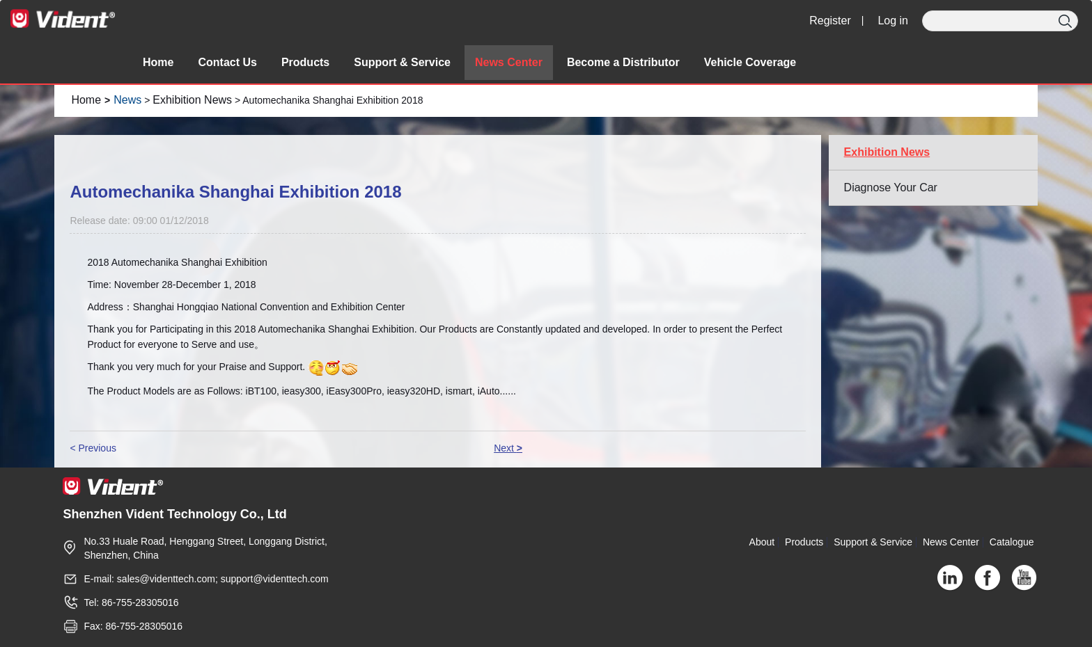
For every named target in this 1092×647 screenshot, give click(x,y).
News (127, 100)
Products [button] (305, 62)
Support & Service (873, 542)
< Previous (93, 448)
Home (158, 62)
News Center (509, 62)
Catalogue (1012, 542)
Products (804, 542)
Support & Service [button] (402, 62)
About (762, 542)
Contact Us (227, 62)
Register (830, 20)
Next (508, 448)
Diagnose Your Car (890, 187)
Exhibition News (192, 100)
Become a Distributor (623, 62)
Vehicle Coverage (750, 62)
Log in (893, 20)
